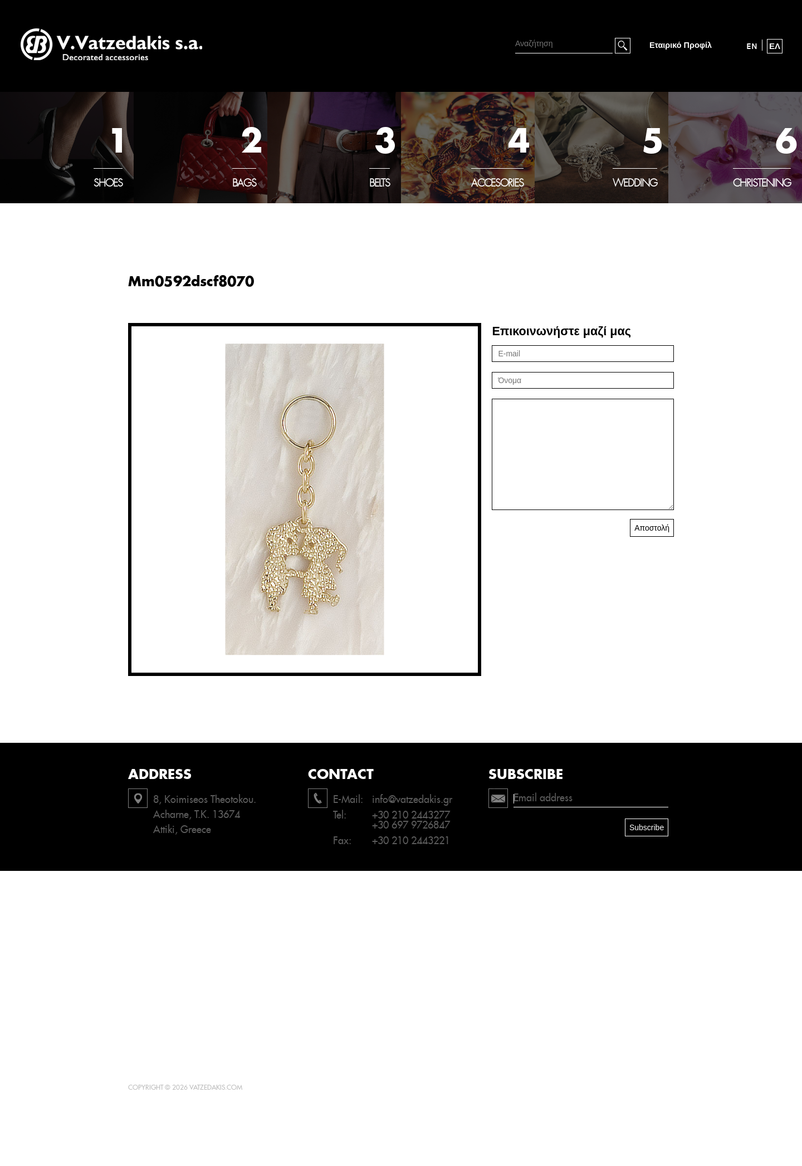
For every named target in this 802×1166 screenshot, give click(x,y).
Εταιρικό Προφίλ (680, 45)
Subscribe (646, 827)
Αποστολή (651, 527)
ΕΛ (774, 46)
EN (751, 46)
